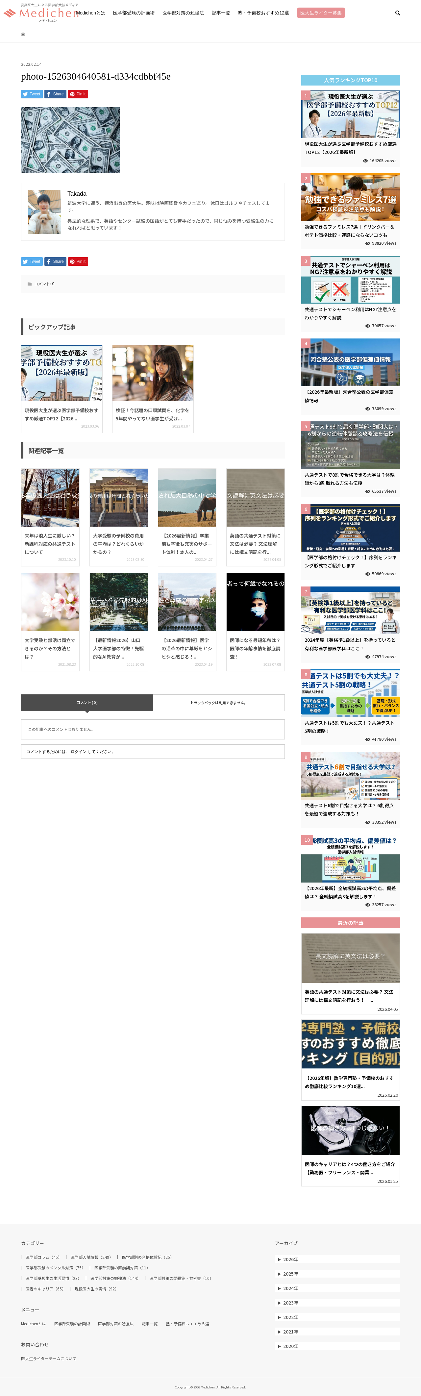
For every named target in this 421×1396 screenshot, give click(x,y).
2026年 (290, 1259)
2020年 (290, 1346)
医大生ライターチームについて (48, 1358)
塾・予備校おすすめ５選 (187, 1324)
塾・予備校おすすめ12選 (263, 12)
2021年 (290, 1331)
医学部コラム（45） (44, 1257)
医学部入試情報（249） (92, 1257)
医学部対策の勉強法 (183, 12)
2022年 (290, 1317)
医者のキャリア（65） (46, 1289)
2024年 (290, 1288)
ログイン (79, 751)
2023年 (290, 1302)
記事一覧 (221, 12)
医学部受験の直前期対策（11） (122, 1268)
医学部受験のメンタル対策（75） (56, 1268)
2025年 (290, 1273)
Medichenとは (90, 12)
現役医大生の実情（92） (97, 1289)
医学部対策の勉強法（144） (115, 1278)
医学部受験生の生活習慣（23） (54, 1278)
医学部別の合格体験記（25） (148, 1257)
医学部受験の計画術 (134, 12)
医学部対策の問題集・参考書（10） (181, 1278)
